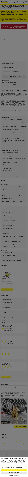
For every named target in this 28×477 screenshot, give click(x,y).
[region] (14, 467)
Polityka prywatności (8, 467)
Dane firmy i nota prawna (17, 467)
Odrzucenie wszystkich (14, 472)
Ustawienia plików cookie (14, 475)
